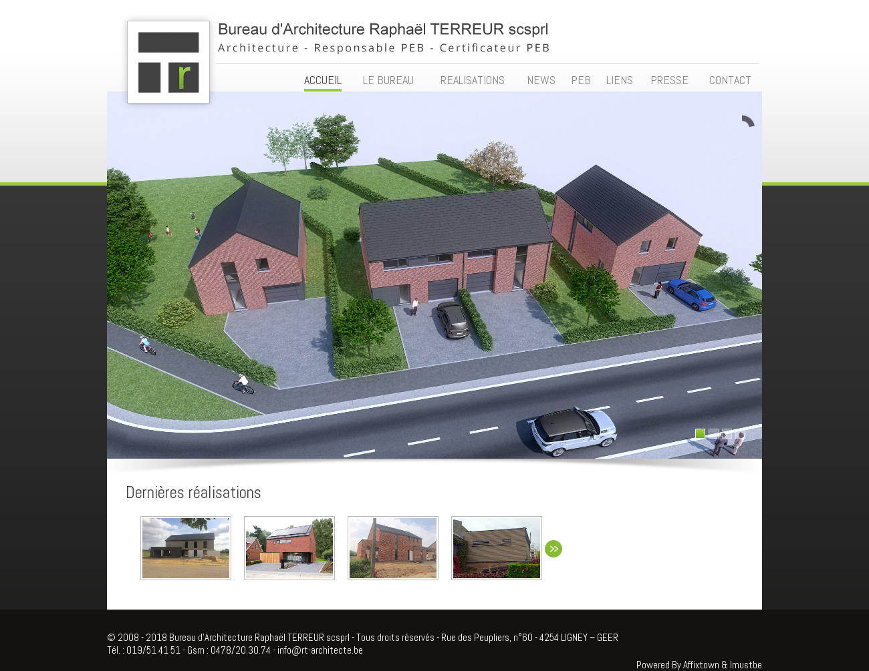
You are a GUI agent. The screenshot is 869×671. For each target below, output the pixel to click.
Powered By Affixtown (677, 664)
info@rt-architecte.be (320, 650)
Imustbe (746, 664)
